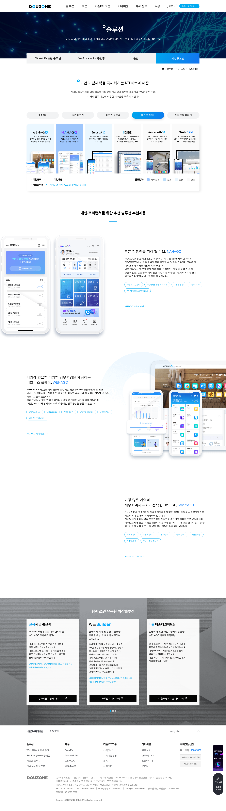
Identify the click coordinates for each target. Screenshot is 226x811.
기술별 (135, 58)
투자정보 (141, 6)
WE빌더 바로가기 (111, 698)
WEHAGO (70, 760)
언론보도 (146, 750)
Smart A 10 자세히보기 (134, 556)
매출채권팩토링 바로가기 (171, 698)
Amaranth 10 (71, 755)
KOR (171, 6)
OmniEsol (69, 750)
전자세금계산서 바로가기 (51, 698)
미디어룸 (123, 6)
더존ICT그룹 (102, 6)
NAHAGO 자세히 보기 (134, 306)
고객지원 (107, 766)
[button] (18, 659)
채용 (105, 760)
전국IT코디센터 (190, 764)
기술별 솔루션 (34, 760)
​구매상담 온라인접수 (190, 757)
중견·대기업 (78, 115)
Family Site (174, 731)
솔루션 (70, 6)
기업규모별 (178, 58)
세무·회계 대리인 (183, 115)
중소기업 (42, 115)
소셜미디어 (147, 760)
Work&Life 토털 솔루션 (48, 58)
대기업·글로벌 (113, 115)
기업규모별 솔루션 (36, 766)
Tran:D (145, 766)
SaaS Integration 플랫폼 (91, 58)
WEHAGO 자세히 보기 (36, 434)
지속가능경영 (110, 755)
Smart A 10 (70, 766)
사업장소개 (108, 750)
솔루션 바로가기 (188, 6)
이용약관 (54, 731)
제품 (84, 6)
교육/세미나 (148, 755)
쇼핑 (157, 6)
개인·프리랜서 (148, 115)
